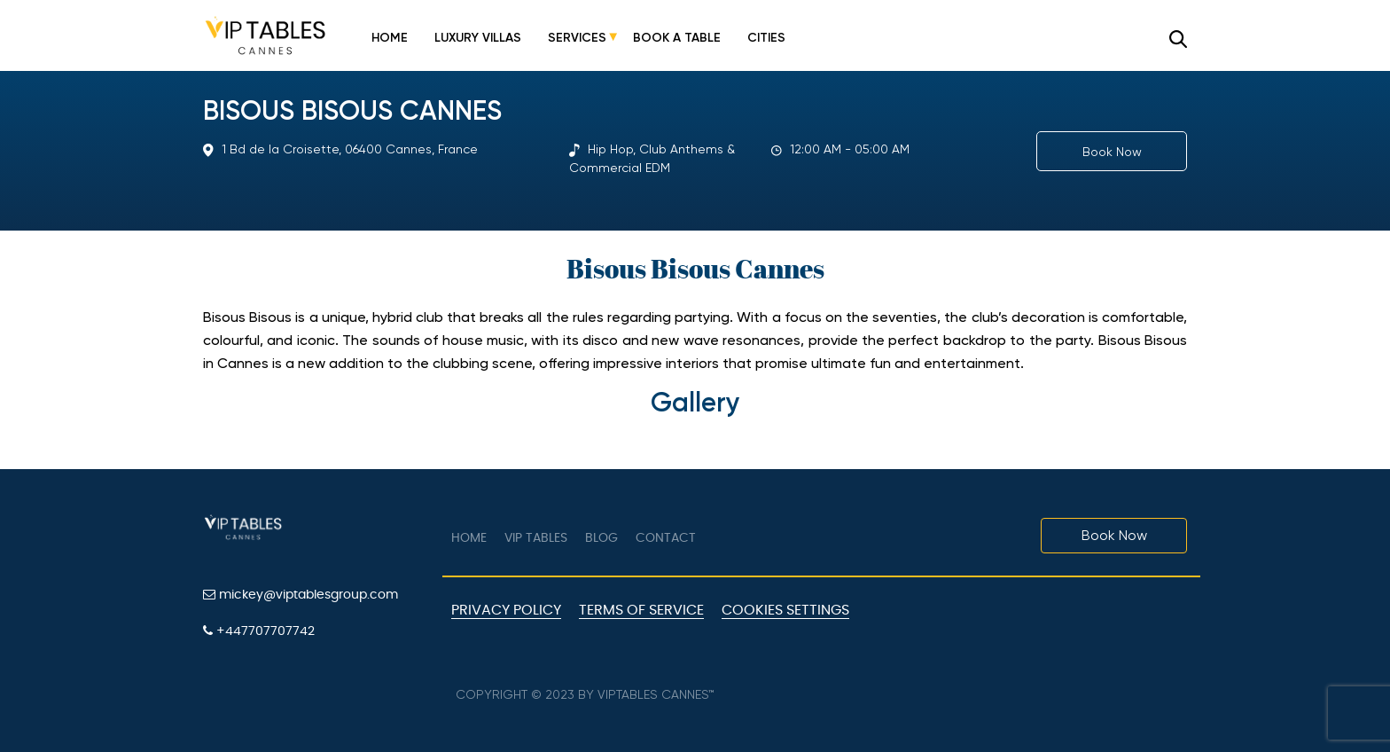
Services (577, 37)
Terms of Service (641, 610)
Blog (601, 538)
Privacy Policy (506, 610)
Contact (666, 538)
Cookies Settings (785, 610)
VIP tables (535, 538)
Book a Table (677, 37)
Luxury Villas (477, 37)
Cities (766, 37)
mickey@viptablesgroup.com (300, 594)
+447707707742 (259, 631)
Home (389, 37)
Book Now (1112, 152)
